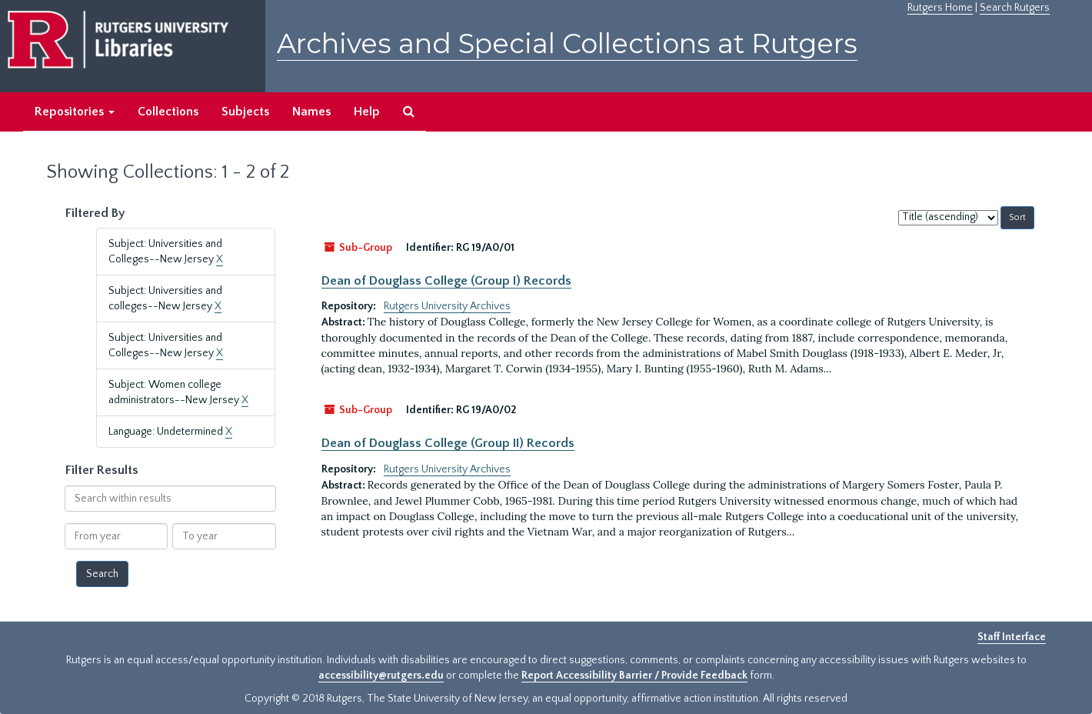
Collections (168, 111)
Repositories (75, 111)
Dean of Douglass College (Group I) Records (446, 281)
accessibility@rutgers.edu (381, 675)
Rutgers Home (940, 8)
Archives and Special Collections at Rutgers (567, 43)
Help (367, 111)
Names (311, 111)
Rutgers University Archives (447, 306)
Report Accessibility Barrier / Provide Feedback (634, 675)
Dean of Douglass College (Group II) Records (447, 443)
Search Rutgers (1015, 8)
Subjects (245, 111)
